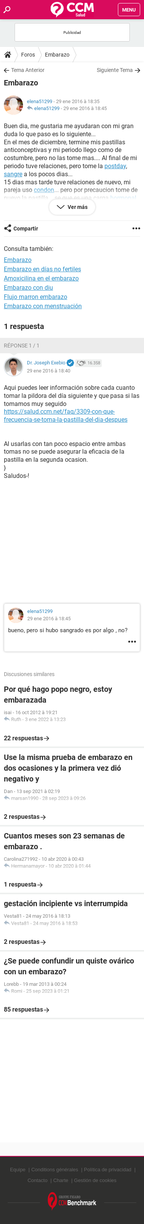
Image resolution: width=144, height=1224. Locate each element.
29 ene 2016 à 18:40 (48, 371)
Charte (60, 1180)
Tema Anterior (28, 70)
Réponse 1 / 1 (22, 345)
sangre (13, 174)
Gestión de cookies (95, 1180)
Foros (28, 55)
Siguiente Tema (115, 70)
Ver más (77, 207)
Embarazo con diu (28, 287)
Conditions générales (54, 1169)
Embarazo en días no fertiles (42, 269)
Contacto (38, 1180)
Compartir (25, 228)
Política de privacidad (108, 1169)
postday (115, 166)
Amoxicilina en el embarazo (41, 278)
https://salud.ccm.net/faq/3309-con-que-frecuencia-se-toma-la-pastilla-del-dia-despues (65, 415)
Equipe (17, 1169)
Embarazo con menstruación (43, 306)
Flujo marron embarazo (35, 297)
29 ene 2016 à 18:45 (85, 108)
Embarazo (57, 55)
